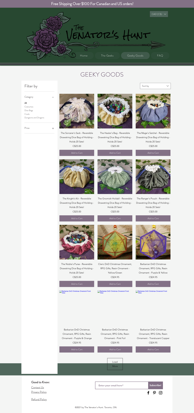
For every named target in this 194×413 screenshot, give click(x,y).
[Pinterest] (154, 392)
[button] (159, 14)
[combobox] (155, 86)
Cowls (27, 114)
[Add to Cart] (76, 153)
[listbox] (159, 14)
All (25, 103)
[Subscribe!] (155, 385)
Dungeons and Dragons (34, 117)
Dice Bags (28, 110)
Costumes (28, 106)
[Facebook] (148, 392)
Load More (115, 364)
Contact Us (37, 387)
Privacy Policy (39, 392)
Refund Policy (39, 399)
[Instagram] (160, 392)
